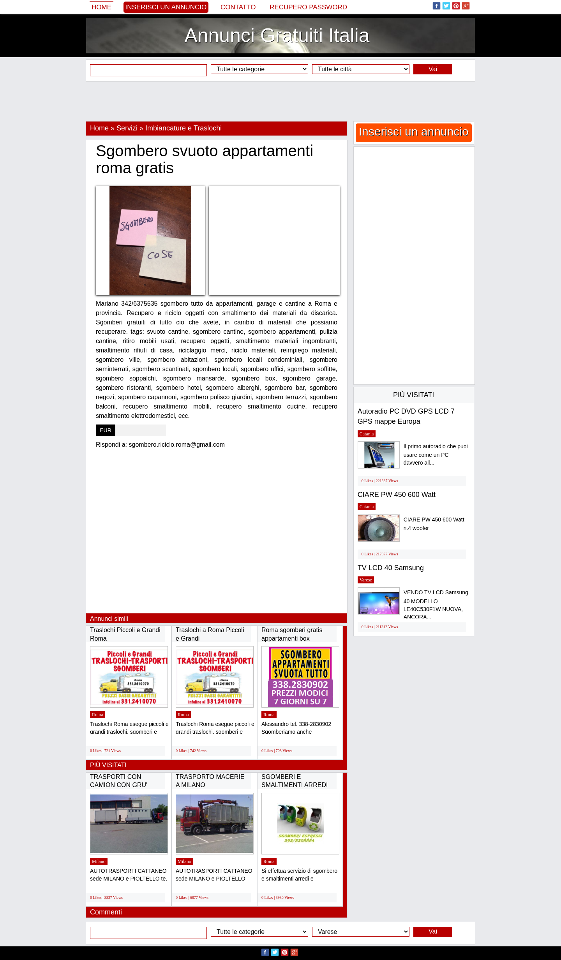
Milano (99, 861)
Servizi (127, 128)
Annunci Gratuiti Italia (276, 35)
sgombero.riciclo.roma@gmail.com (177, 444)
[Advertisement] (280, 101)
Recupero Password (308, 7)
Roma (97, 714)
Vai (433, 69)
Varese (366, 580)
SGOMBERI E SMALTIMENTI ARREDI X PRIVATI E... (294, 785)
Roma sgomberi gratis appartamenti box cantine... (292, 638)
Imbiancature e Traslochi (183, 128)
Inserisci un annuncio (166, 7)
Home (101, 7)
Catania (367, 434)
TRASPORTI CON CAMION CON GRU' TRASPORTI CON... (118, 785)
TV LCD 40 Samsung (391, 568)
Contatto (238, 7)
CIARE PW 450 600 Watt (397, 494)
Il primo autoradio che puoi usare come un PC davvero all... (436, 454)
